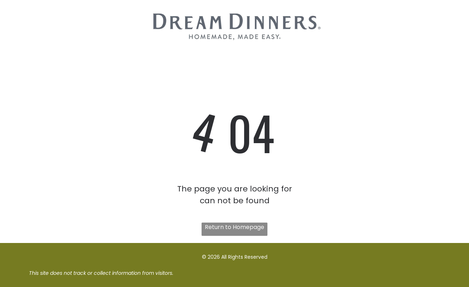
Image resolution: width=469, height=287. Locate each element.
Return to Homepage (234, 227)
